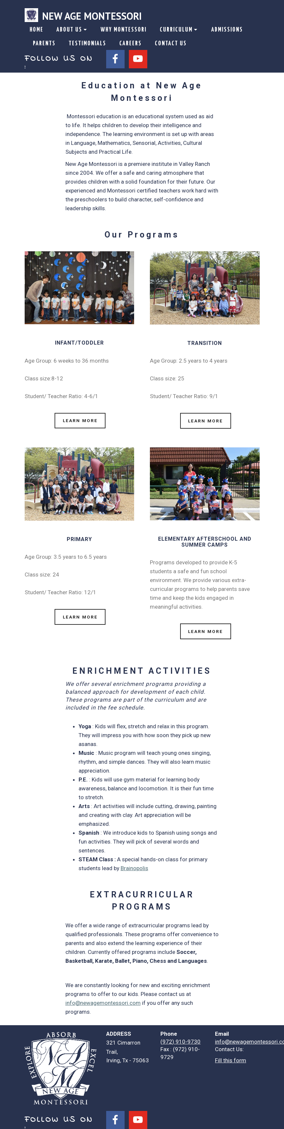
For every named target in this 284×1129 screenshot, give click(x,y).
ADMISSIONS (227, 30)
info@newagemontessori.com (103, 998)
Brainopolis (134, 863)
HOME (36, 30)
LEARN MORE (79, 419)
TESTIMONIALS (87, 44)
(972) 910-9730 (180, 1036)
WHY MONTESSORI (124, 30)
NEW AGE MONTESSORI (92, 16)
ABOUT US (69, 30)
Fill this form (230, 1055)
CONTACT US (171, 44)
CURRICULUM (176, 30)
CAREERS (130, 44)
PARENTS (44, 44)
